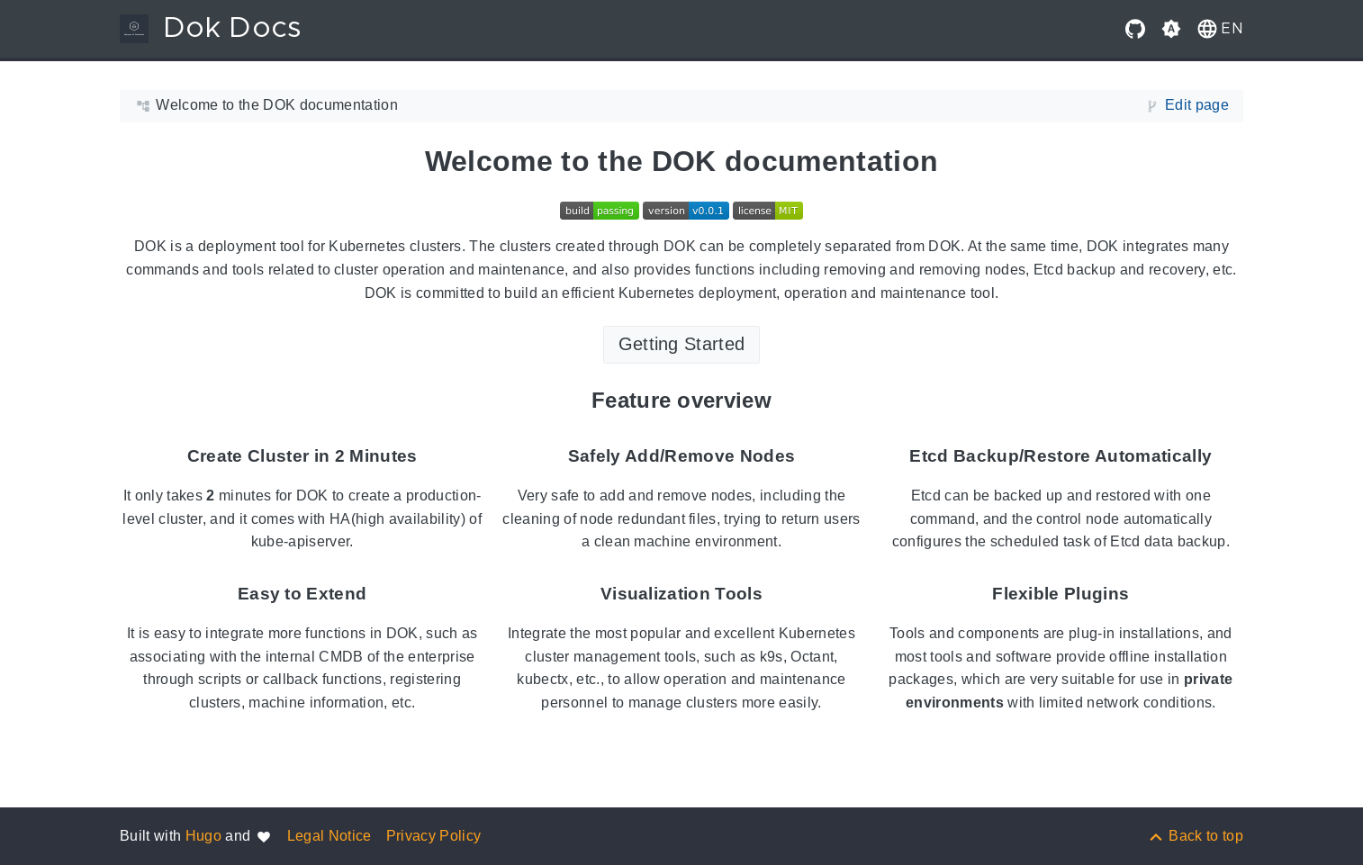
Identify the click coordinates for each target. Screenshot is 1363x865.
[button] (1218, 28)
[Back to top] (1195, 835)
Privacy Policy (434, 835)
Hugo (203, 835)
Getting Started (681, 344)
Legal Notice (329, 835)
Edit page (1197, 105)
